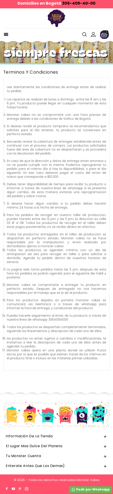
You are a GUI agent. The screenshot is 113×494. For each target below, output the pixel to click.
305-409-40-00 (78, 3)
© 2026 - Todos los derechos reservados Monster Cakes (56, 480)
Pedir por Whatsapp (90, 489)
